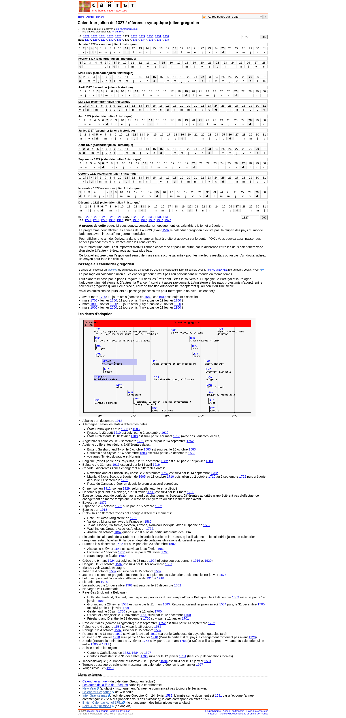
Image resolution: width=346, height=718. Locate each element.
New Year (89, 688)
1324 (102, 36)
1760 (121, 552)
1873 (222, 575)
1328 (134, 36)
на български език (126, 29)
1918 (103, 509)
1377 (167, 39)
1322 (86, 36)
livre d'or (125, 711)
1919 (118, 633)
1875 (102, 502)
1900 (113, 304)
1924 (111, 560)
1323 (94, 36)
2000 (113, 307)
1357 (152, 39)
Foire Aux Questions (97, 706)
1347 (144, 39)
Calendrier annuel (95, 681)
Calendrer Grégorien (97, 692)
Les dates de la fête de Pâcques (105, 685)
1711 (105, 644)
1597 (147, 652)
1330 (150, 36)
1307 (112, 39)
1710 (170, 476)
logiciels (114, 711)
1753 (145, 641)
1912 (118, 420)
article (111, 269)
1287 (96, 39)
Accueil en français (233, 711)
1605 (142, 476)
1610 (117, 432)
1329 (142, 36)
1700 (102, 297)
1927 (199, 664)
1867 (117, 532)
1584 (222, 604)
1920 (208, 560)
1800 (113, 300)
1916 (116, 464)
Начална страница (257, 711)
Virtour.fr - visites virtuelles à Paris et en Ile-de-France (238, 713)
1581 (218, 695)
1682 (117, 548)
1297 (104, 39)
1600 (161, 297)
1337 (136, 39)
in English (117, 31)
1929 (126, 488)
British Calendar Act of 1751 (102, 702)
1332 (166, 36)
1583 (124, 429)
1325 (110, 36)
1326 (118, 36)
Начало (100, 16)
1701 (125, 608)
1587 (118, 564)
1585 (136, 429)
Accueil (90, 16)
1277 (88, 39)
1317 (120, 39)
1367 (159, 39)
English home (213, 711)
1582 (165, 230)
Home (81, 16)
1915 (150, 578)
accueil (90, 711)
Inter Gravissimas (95, 695)
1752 (140, 441)
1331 (158, 36)
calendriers (102, 711)
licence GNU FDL (217, 269)
